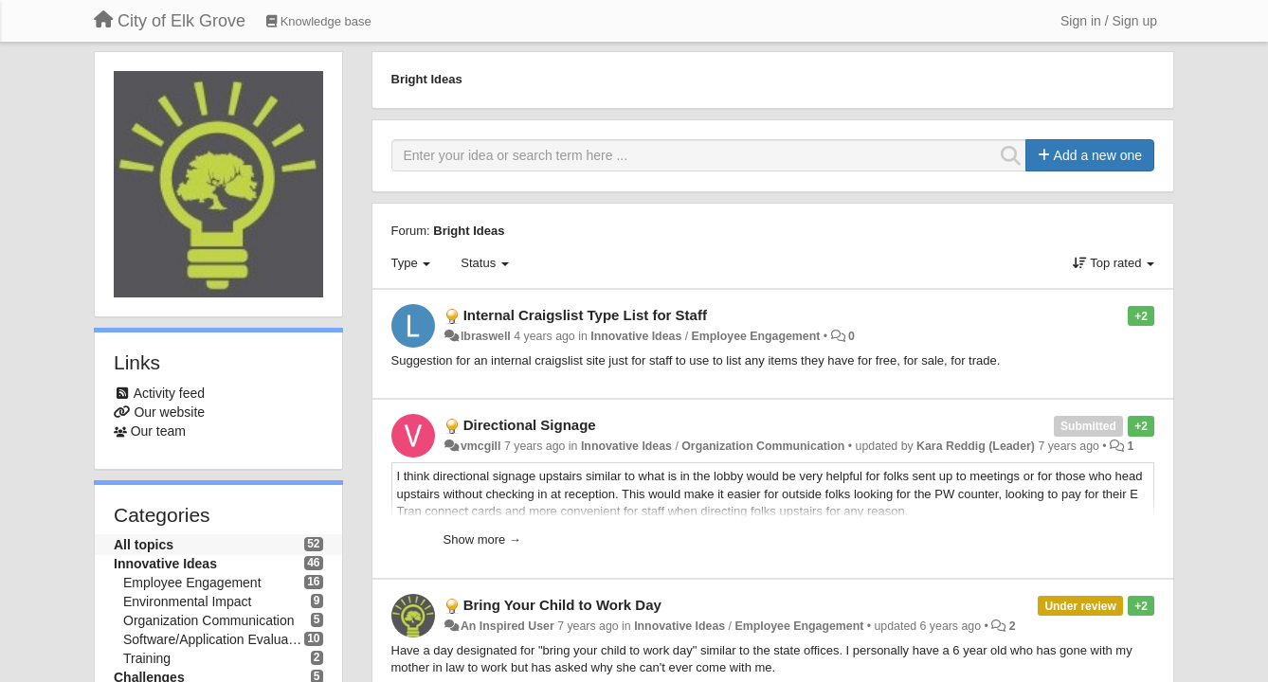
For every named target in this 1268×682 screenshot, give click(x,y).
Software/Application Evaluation (213, 639)
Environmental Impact (187, 601)
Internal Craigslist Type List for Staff (585, 315)
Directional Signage (529, 425)
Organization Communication (209, 620)
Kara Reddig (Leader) (975, 446)
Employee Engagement (192, 582)
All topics (143, 544)
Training (147, 658)
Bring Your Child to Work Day (562, 605)
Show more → (482, 539)
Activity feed (169, 393)
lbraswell (486, 336)
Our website (169, 412)
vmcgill (481, 446)
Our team (158, 431)
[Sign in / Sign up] (1109, 21)
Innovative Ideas (165, 563)
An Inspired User (507, 626)
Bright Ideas (468, 231)
